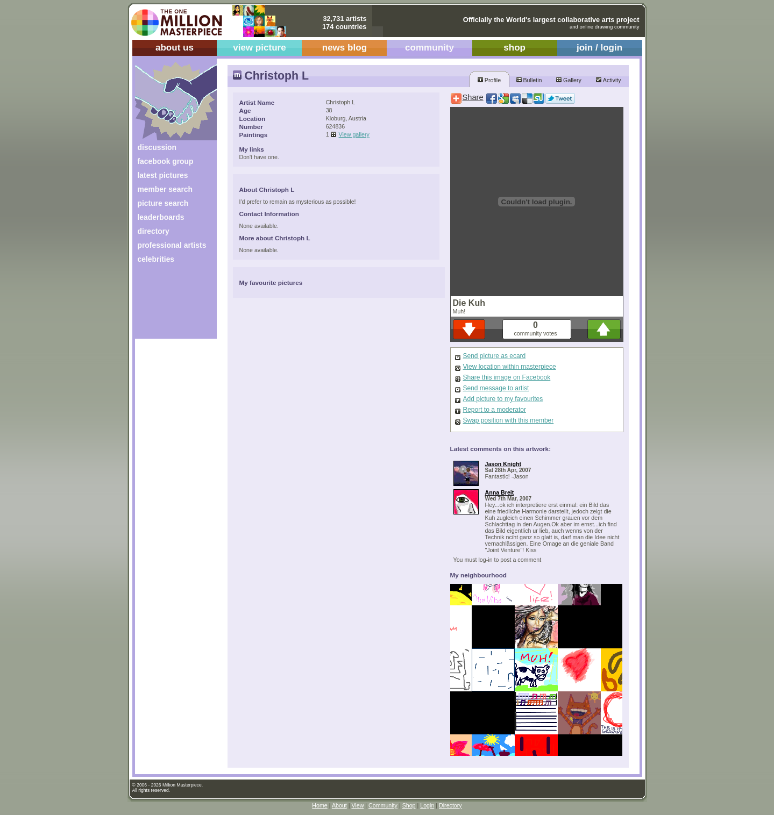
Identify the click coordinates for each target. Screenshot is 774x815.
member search (165, 189)
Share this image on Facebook (507, 377)
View (357, 805)
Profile (489, 80)
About (339, 805)
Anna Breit (499, 492)
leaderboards (161, 217)
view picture (259, 47)
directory (153, 231)
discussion (157, 147)
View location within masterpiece (509, 366)
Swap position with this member (508, 420)
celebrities (156, 259)
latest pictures (163, 175)
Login (427, 805)
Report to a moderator (494, 409)
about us (174, 47)
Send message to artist (496, 388)
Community (382, 805)
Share (473, 97)
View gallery (354, 134)
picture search (163, 203)
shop (514, 47)
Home (319, 805)
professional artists (172, 245)
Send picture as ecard (494, 356)
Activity (608, 80)
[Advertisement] (168, 305)
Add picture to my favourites (503, 399)
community (429, 47)
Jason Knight (503, 464)
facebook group (166, 161)
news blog (344, 47)
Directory (450, 805)
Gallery (568, 80)
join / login (599, 47)
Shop (409, 805)
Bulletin (529, 80)
